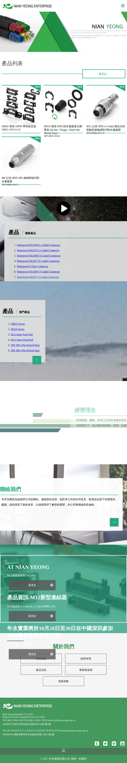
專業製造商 (85, 670)
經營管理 (86, 658)
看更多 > (104, 74)
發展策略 (63, 681)
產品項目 (41, 670)
